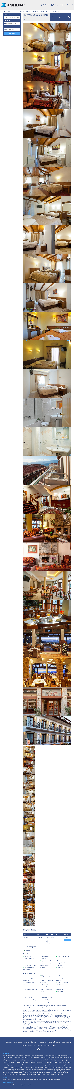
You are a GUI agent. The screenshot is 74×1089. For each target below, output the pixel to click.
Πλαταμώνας (42, 1071)
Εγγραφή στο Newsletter (14, 1042)
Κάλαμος (51, 1062)
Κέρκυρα (33, 1064)
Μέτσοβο (59, 1067)
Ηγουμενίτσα (58, 1060)
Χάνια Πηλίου (57, 1074)
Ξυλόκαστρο (39, 1069)
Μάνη (32, 1067)
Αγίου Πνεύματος (56, 1079)
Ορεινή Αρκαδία (46, 1069)
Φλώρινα (33, 1074)
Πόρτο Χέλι (56, 1071)
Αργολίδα (9, 1059)
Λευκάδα (44, 1065)
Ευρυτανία (36, 1060)
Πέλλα (26, 1071)
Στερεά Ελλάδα (20, 11)
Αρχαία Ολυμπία (31, 1059)
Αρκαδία (18, 1059)
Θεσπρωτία (13, 1062)
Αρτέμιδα (25, 1059)
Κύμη (9, 1065)
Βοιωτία (35, 11)
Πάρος (16, 1071)
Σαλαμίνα (8, 1072)
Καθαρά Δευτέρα (32, 1079)
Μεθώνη (40, 1067)
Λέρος (37, 1065)
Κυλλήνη (69, 1064)
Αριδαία (14, 1059)
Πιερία (37, 1071)
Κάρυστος (10, 1064)
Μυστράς (9, 1069)
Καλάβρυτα (41, 1062)
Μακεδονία (5, 1055)
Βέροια (45, 1059)
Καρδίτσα (69, 1062)
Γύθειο (68, 1059)
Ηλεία (63, 1060)
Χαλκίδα (47, 1074)
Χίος (65, 1074)
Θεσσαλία (17, 1055)
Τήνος (59, 1072)
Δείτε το (68, 940)
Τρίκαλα (62, 1072)
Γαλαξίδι (64, 1059)
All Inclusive (31, 1085)
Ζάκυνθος (48, 1060)
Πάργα (7, 1071)
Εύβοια (29, 1055)
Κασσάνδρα (15, 1064)
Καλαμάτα (47, 1062)
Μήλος (63, 1067)
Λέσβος (40, 1065)
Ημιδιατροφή (17, 1085)
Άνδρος (69, 1057)
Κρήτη (63, 1055)
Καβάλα (30, 1062)
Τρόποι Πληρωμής (54, 1042)
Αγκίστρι (26, 1057)
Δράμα (13, 1060)
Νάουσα (16, 1069)
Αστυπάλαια (38, 1059)
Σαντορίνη (16, 1072)
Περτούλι (30, 1071)
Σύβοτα (47, 1072)
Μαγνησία (28, 1067)
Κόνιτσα (46, 1064)
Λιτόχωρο (65, 1065)
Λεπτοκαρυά (32, 1065)
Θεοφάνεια (25, 1079)
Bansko (14, 1057)
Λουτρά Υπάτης (17, 1067)
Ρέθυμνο (69, 1071)
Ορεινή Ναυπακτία (54, 1069)
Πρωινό (12, 1085)
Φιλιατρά (28, 1074)
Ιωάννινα (26, 1062)
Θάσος (8, 1062)
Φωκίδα (57, 11)
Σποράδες (53, 1055)
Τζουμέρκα (55, 1072)
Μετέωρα (55, 1067)
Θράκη (9, 1055)
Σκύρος (39, 1072)
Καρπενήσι (5, 1064)
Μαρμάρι (36, 1067)
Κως (12, 1065)
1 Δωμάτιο (7, 26)
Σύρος (50, 1072)
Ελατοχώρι (21, 1060)
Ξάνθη (35, 1069)
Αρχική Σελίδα (8, 11)
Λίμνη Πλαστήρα (58, 1065)
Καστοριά (20, 1064)
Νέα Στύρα (31, 1069)
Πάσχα (44, 1079)
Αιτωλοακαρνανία (51, 1057)
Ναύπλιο (26, 1069)
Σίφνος (27, 1072)
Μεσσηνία (50, 1067)
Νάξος (12, 1069)
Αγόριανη (31, 1057)
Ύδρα (24, 1074)
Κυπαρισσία (5, 1065)
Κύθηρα (65, 1064)
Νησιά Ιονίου (9, 1057)
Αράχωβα (28, 11)
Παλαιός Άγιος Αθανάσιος (64, 1069)
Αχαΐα (42, 1059)
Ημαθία (66, 1060)
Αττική (32, 1055)
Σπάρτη (43, 1072)
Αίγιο (41, 1057)
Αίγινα (37, 1057)
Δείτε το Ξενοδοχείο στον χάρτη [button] (60, 17)
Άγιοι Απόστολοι (20, 1057)
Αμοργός (65, 1057)
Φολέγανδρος (38, 1074)
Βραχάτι (57, 1059)
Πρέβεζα (61, 1071)
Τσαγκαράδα (14, 1074)
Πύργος (65, 1071)
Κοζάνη (42, 1064)
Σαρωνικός (43, 1055)
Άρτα (21, 1059)
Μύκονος (5, 1069)
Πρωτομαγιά (49, 1079)
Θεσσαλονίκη (19, 1062)
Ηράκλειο (5, 1062)
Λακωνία (21, 1065)
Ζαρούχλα (52, 1060)
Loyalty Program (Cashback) (46, 1045)
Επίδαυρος (26, 1060)
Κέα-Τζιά (29, 1064)
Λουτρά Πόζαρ (10, 1067)
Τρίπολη (9, 1074)
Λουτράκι (23, 1067)
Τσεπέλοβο (20, 1074)
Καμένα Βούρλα (62, 1062)
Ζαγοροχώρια (42, 1060)
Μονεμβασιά (68, 1067)
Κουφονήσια (60, 1064)
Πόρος (46, 1071)
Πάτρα (23, 1071)
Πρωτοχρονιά (20, 1079)
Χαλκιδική (52, 1074)
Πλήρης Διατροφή (25, 1085)
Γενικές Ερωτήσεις (40, 1042)
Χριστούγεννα (13, 1079)
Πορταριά (51, 1071)
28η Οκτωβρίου (6, 1079)
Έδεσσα (17, 1060)
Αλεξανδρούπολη (59, 1057)
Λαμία (24, 1065)
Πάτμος (19, 1071)
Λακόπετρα (15, 1065)
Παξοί (4, 1071)
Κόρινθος (55, 1064)
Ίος (23, 1062)
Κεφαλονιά (38, 1064)
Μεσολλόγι (44, 1067)
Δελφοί (42, 11)
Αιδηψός (44, 1057)
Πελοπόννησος (37, 1055)
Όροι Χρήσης (66, 1042)
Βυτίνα (60, 1059)
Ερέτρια (31, 1060)
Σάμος (11, 1072)
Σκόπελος (35, 1072)
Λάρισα (27, 1065)
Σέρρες (20, 1072)
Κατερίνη (25, 1064)
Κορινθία (50, 1064)
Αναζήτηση (12, 33)
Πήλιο (34, 1071)
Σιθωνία (24, 1072)
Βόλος (53, 1059)
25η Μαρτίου (39, 1079)
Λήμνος (53, 1065)
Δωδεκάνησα (59, 1055)
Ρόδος (4, 1072)
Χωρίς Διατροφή (6, 1085)
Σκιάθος (31, 1072)
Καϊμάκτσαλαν (35, 1062)
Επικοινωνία (28, 1042)
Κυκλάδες (48, 1055)
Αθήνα (34, 1057)
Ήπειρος (13, 1055)
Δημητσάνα (8, 1060)
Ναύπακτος (21, 1069)
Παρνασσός (49, 11)
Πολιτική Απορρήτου (28, 1045)
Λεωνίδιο (49, 1065)
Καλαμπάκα (56, 1062)
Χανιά (62, 1074)
